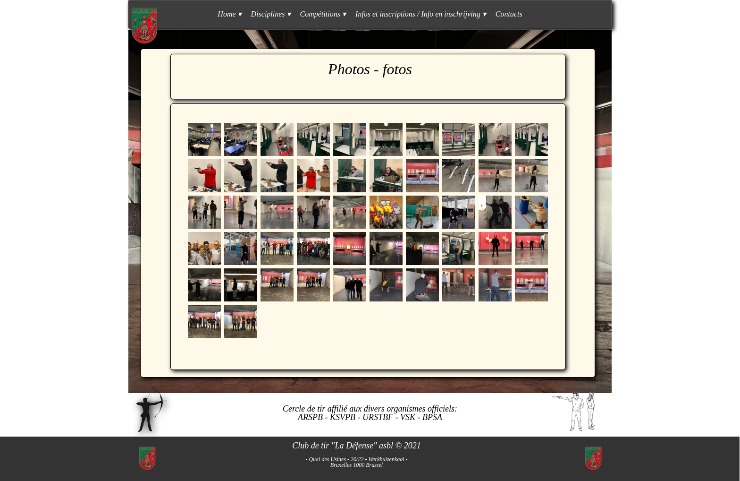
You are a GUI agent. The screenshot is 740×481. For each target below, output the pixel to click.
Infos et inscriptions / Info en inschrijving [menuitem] (420, 14)
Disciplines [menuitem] (271, 14)
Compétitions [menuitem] (323, 14)
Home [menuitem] (229, 14)
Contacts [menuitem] (509, 14)
